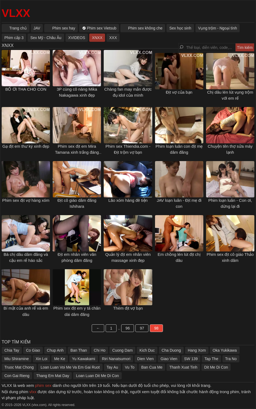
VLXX (16, 13)
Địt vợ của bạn (179, 92)
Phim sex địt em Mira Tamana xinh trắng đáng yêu (77, 152)
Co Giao (33, 350)
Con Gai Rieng (16, 376)
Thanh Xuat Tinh (183, 367)
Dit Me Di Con (216, 367)
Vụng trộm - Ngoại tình (217, 28)
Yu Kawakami (83, 359)
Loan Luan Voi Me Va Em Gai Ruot (70, 367)
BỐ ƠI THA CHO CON (25, 89)
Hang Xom (197, 350)
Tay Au (112, 367)
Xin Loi (41, 359)
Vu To (130, 367)
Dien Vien (145, 359)
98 (156, 328)
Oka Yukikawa (225, 350)
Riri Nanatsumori (116, 359)
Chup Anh (55, 350)
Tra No (231, 359)
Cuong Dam (122, 350)
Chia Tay (11, 350)
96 (128, 328)
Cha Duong (171, 350)
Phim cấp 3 (13, 37)
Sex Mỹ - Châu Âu (45, 37)
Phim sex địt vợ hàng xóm (25, 200)
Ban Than (78, 350)
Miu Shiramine (16, 359)
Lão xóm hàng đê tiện (128, 200)
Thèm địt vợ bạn (128, 308)
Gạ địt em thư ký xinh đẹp (25, 146)
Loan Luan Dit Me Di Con (97, 376)
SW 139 (191, 359)
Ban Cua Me (152, 367)
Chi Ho (100, 350)
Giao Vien (168, 359)
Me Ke (59, 359)
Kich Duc (147, 350)
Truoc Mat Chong (19, 367)
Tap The (211, 359)
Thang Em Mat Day (52, 376)
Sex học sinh (180, 28)
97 (142, 328)
